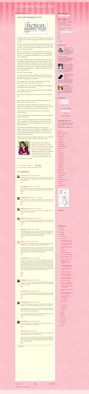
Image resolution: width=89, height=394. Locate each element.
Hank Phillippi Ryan (62, 146)
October (62, 304)
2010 (61, 325)
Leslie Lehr (60, 163)
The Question (63, 250)
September (63, 306)
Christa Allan (22, 167)
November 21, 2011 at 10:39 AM (34, 218)
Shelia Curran (60, 181)
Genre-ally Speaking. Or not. (66, 256)
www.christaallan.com (39, 148)
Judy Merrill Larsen (25, 197)
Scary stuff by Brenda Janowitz (66, 254)
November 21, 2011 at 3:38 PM (33, 258)
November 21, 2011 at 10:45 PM (32, 291)
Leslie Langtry (61, 161)
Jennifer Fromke (24, 218)
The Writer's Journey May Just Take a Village (68, 65)
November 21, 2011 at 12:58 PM (32, 229)
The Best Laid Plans (68, 47)
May (62, 314)
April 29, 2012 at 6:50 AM (31, 331)
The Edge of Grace (42, 144)
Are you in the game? (64, 301)
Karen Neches (61, 156)
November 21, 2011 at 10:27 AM (34, 208)
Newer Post (18, 384)
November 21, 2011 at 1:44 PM (31, 241)
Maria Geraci (60, 167)
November (63, 238)
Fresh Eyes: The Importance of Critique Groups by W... (66, 293)
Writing (39, 167)
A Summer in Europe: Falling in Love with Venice (66, 244)
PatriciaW (23, 241)
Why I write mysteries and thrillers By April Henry (65, 278)
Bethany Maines (61, 134)
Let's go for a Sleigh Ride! (65, 271)
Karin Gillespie (24, 321)
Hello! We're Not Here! (62, 56)
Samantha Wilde (61, 175)
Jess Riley (60, 150)
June (62, 312)
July (62, 310)
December (63, 236)
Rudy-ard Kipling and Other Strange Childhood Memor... (66, 266)
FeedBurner (68, 115)
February (63, 321)
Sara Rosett (60, 177)
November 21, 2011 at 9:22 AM (36, 197)
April (62, 316)
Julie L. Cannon (61, 154)
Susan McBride (24, 258)
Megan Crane (60, 171)
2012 (61, 232)
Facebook (47, 148)
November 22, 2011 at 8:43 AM (33, 321)
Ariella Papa (60, 130)
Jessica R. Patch (24, 175)
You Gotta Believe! (64, 299)
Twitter (32, 149)
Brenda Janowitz (24, 208)
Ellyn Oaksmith (61, 144)
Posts (60, 100)
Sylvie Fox (60, 183)
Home (35, 384)
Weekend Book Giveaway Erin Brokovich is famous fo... (66, 275)
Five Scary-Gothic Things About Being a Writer (66, 287)
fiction (27, 167)
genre (30, 167)
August (62, 308)
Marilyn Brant (24, 280)
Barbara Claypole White (63, 132)
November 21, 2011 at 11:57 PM (33, 302)
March (62, 318)
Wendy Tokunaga (61, 185)
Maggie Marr (60, 165)
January (62, 323)
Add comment (21, 346)
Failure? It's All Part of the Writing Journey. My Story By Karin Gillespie (69, 76)
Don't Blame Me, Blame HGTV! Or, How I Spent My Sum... (66, 283)
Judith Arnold (60, 152)
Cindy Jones (23, 291)
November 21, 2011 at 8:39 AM (33, 186)
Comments (61, 103)
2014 (61, 228)
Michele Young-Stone (62, 173)
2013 (61, 230)
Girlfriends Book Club (34, 6)
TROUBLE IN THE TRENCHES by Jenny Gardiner (65, 262)
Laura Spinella (24, 186)
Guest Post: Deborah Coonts (66, 258)
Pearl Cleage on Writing (65, 280)
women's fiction (35, 167)
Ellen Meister (60, 142)
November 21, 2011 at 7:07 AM (34, 175)
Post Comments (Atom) (25, 386)
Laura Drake (60, 158)
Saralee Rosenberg (61, 179)
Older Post (52, 384)
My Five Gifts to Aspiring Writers (67, 86)
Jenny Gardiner (61, 148)
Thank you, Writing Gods (65, 252)
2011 (61, 234)
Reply (22, 182)
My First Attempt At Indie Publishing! (65, 296)
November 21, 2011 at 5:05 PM (33, 280)
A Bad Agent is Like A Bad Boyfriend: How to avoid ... (66, 241)
